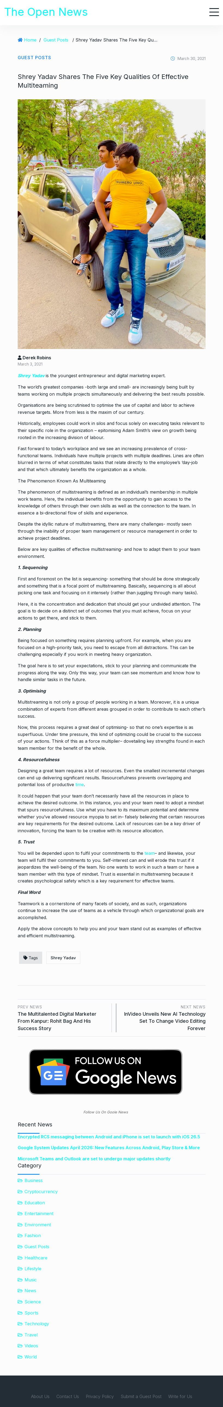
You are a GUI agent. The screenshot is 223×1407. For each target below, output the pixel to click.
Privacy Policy (100, 1396)
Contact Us (67, 1396)
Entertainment (39, 1213)
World (31, 1357)
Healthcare (36, 1257)
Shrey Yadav (32, 375)
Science (33, 1301)
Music (31, 1279)
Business (34, 1180)
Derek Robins (34, 357)
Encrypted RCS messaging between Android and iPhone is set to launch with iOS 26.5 (109, 1136)
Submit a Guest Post (141, 1396)
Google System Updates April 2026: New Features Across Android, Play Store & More (109, 1147)
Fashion (33, 1235)
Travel (31, 1335)
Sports (31, 1313)
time (79, 784)
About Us (40, 1396)
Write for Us (180, 1396)
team (150, 853)
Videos (31, 1345)
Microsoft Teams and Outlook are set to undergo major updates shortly (94, 1158)
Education (35, 1202)
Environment (38, 1224)
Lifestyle (33, 1268)
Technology (37, 1323)
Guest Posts (56, 40)
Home (30, 40)
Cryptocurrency (41, 1191)
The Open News (46, 11)
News (30, 1290)
